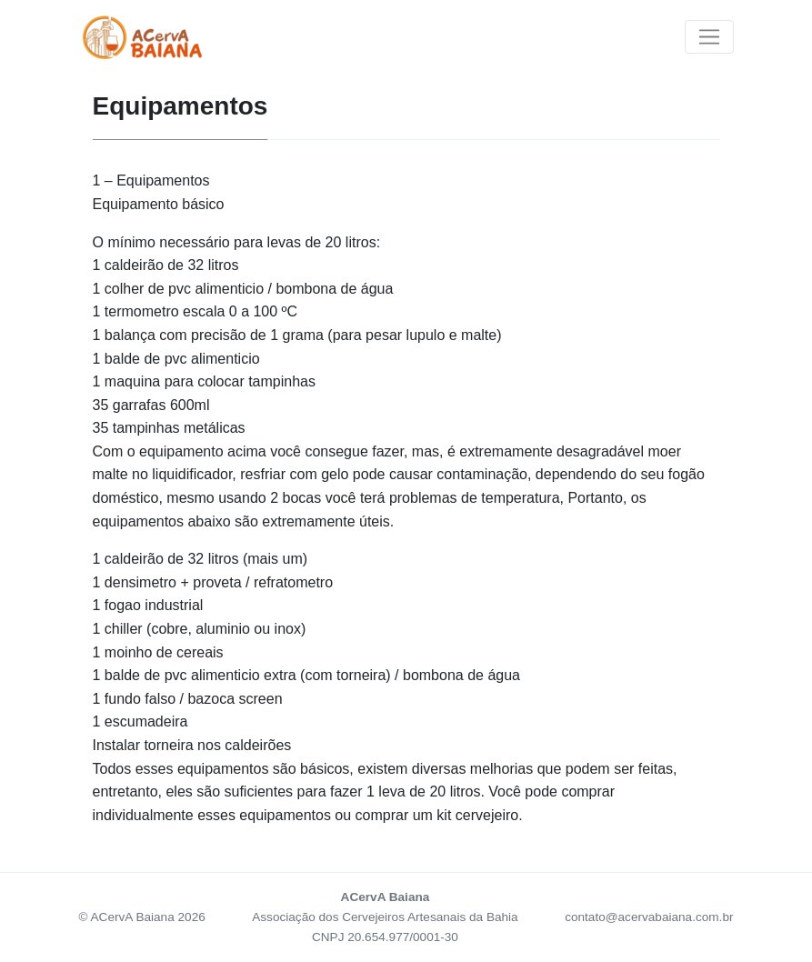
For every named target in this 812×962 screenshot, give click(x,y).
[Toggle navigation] (709, 37)
